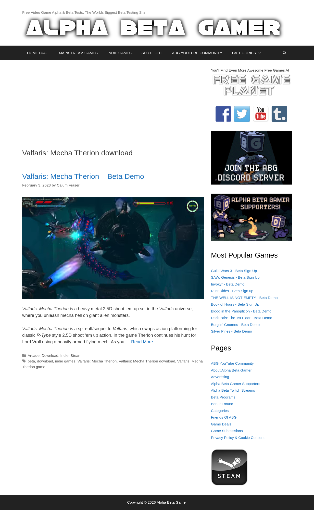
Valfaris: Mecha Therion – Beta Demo (83, 176)
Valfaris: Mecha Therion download (147, 361)
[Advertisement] (113, 102)
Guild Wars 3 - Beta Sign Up (234, 271)
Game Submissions (227, 431)
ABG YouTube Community (232, 363)
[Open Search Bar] (284, 53)
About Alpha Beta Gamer (231, 370)
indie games (65, 361)
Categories (220, 411)
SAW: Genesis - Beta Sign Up (235, 277)
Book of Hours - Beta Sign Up (235, 304)
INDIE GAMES (120, 53)
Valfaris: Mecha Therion (97, 361)
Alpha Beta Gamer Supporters (235, 384)
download (45, 361)
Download (50, 355)
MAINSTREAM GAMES (78, 53)
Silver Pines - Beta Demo (231, 331)
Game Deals (221, 424)
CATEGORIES (249, 53)
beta (31, 361)
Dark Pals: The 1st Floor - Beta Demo (241, 318)
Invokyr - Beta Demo (228, 284)
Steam (76, 355)
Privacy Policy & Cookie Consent (237, 437)
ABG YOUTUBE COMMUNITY (197, 53)
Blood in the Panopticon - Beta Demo (241, 311)
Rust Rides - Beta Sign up (232, 291)
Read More (142, 341)
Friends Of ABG (224, 417)
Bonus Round (222, 404)
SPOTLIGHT (151, 53)
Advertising (220, 377)
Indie (64, 355)
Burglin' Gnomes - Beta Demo (235, 325)
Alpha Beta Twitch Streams (233, 390)
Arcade (33, 355)
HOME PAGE (38, 53)
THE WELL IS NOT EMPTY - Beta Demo (244, 298)
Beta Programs (223, 397)
